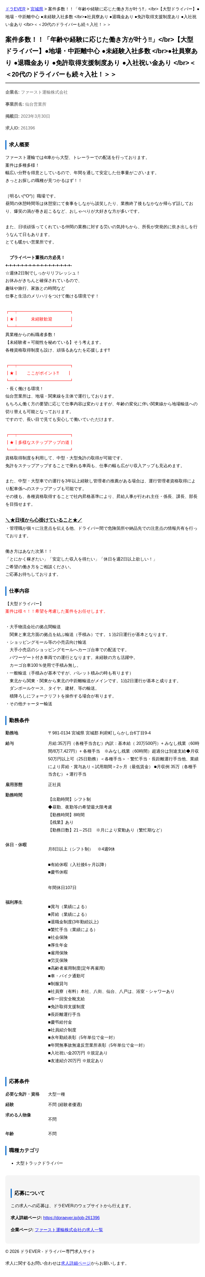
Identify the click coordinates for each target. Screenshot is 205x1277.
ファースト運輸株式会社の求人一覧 (69, 1230)
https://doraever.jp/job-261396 (71, 1217)
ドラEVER (15, 9)
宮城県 (36, 9)
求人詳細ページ (76, 1263)
